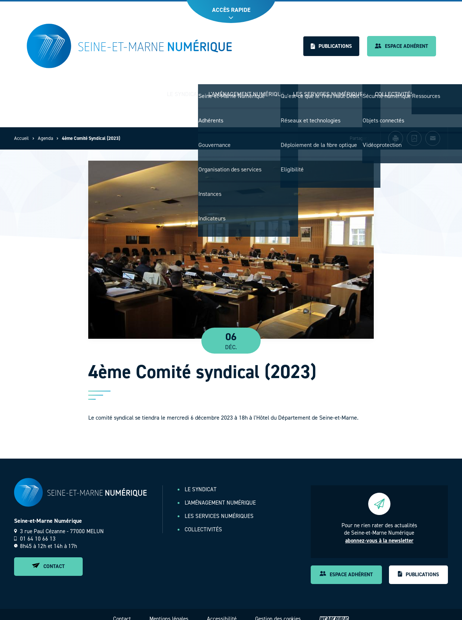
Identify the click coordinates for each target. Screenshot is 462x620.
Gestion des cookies (278, 612)
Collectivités (394, 91)
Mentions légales (168, 612)
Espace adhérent (401, 46)
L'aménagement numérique (246, 91)
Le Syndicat (183, 91)
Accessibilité (222, 612)
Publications (331, 46)
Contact (48, 559)
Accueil (21, 131)
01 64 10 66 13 (35, 531)
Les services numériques (329, 91)
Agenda (45, 131)
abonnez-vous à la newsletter (379, 533)
